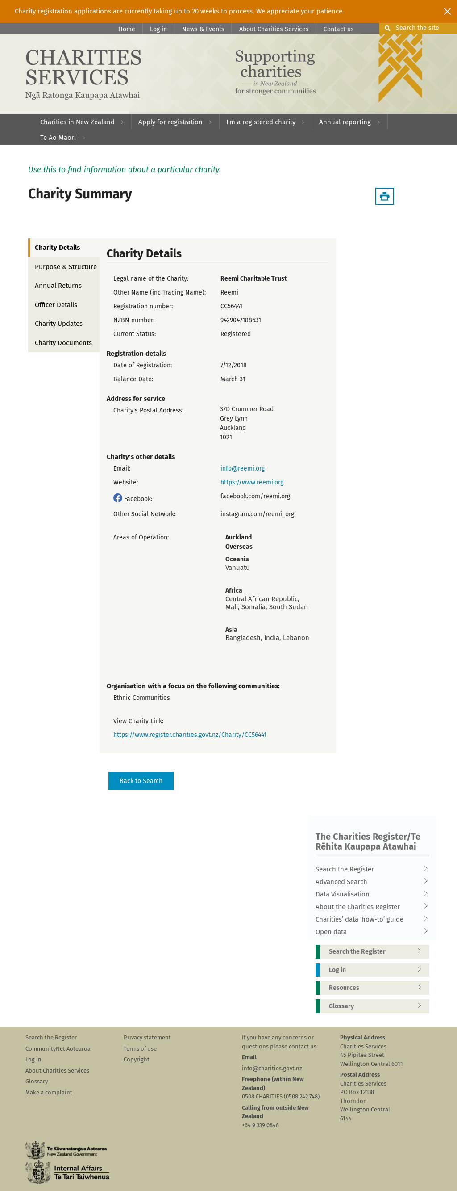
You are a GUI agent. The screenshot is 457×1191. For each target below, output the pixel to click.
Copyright (137, 1059)
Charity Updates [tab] (59, 324)
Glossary (378, 1006)
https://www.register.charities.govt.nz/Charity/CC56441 (189, 735)
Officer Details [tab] (56, 305)
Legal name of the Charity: (150, 278)
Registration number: (143, 306)
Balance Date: (133, 379)
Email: (121, 468)
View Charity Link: (138, 721)
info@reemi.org (242, 468)
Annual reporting (345, 122)
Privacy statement (147, 1037)
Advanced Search (370, 882)
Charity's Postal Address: (148, 410)
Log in (158, 29)
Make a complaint (48, 1092)
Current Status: (134, 334)
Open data (370, 932)
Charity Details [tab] (57, 248)
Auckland (238, 537)
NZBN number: (133, 320)
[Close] (447, 11)
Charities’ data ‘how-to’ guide (370, 919)
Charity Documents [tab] (63, 343)
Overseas (239, 547)
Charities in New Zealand (77, 122)
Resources (378, 988)
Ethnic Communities (141, 698)
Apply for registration (170, 122)
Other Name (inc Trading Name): (159, 292)
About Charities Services (274, 29)
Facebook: (138, 499)
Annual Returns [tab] (58, 286)
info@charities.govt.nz (272, 1068)
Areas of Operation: (141, 537)
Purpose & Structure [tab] (66, 267)
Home (126, 29)
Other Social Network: (144, 514)
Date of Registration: (142, 365)
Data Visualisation (370, 894)
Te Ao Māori (58, 138)
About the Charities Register (370, 907)
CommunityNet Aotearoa (58, 1048)
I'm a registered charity (260, 122)
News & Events (203, 29)
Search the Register (370, 869)
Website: (125, 482)
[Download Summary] (384, 196)
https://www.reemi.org (251, 482)
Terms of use (140, 1048)
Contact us (339, 29)
